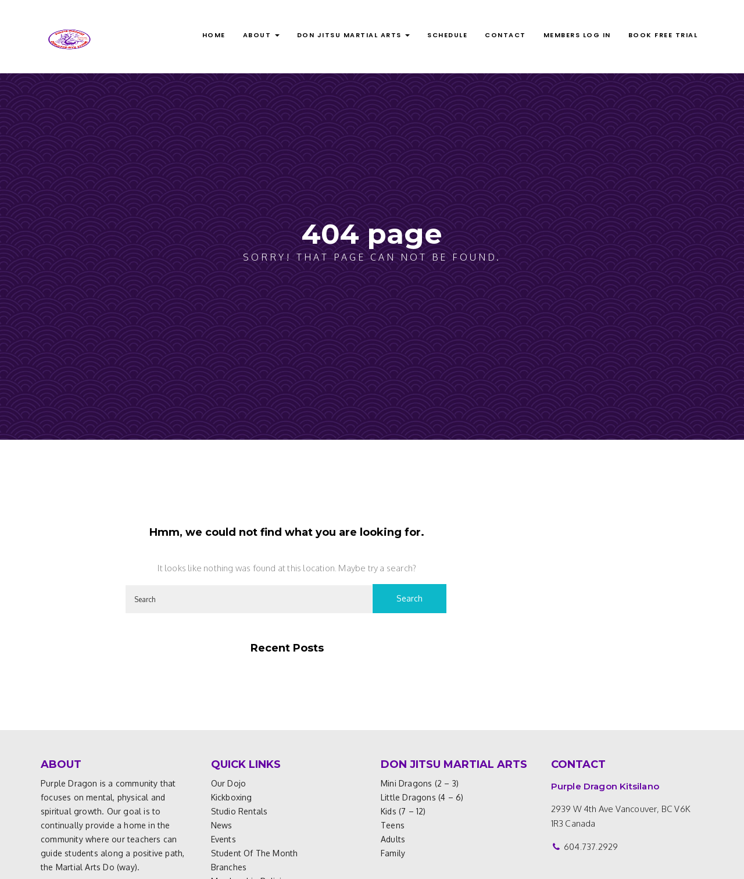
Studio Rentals (239, 811)
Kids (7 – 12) (403, 811)
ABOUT (261, 35)
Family (393, 853)
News (222, 825)
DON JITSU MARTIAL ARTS (353, 35)
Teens (393, 825)
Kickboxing (231, 797)
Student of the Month (254, 853)
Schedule (447, 35)
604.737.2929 (591, 846)
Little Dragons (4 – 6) (422, 797)
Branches (229, 867)
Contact (505, 35)
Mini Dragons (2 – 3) (420, 783)
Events (223, 839)
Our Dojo (228, 783)
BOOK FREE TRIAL (663, 35)
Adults (393, 839)
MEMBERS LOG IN (577, 35)
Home (214, 35)
